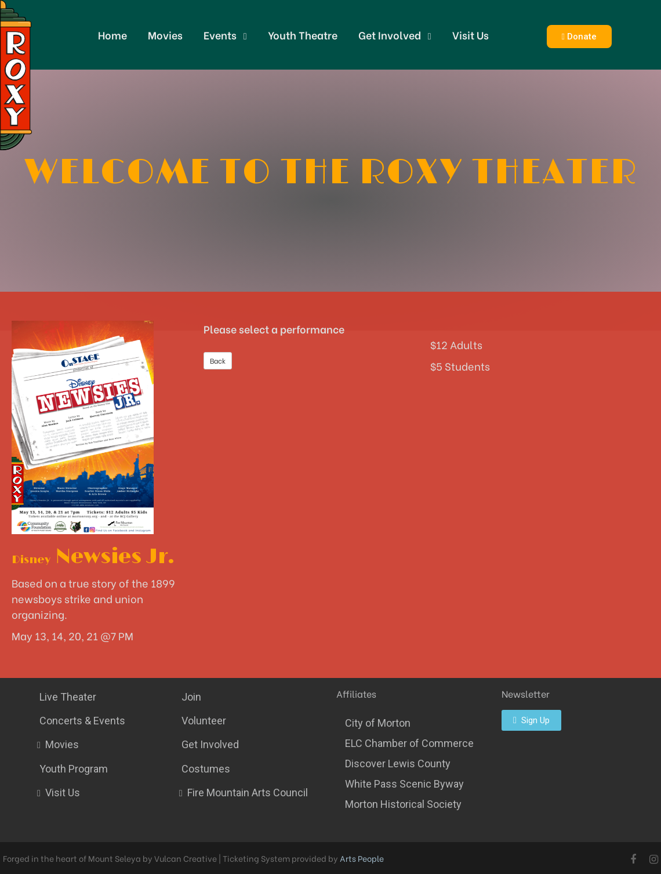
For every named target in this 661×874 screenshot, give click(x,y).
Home (112, 34)
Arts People (362, 858)
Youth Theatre (302, 34)
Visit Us (470, 34)
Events (225, 35)
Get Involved (394, 35)
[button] (579, 36)
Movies (165, 34)
